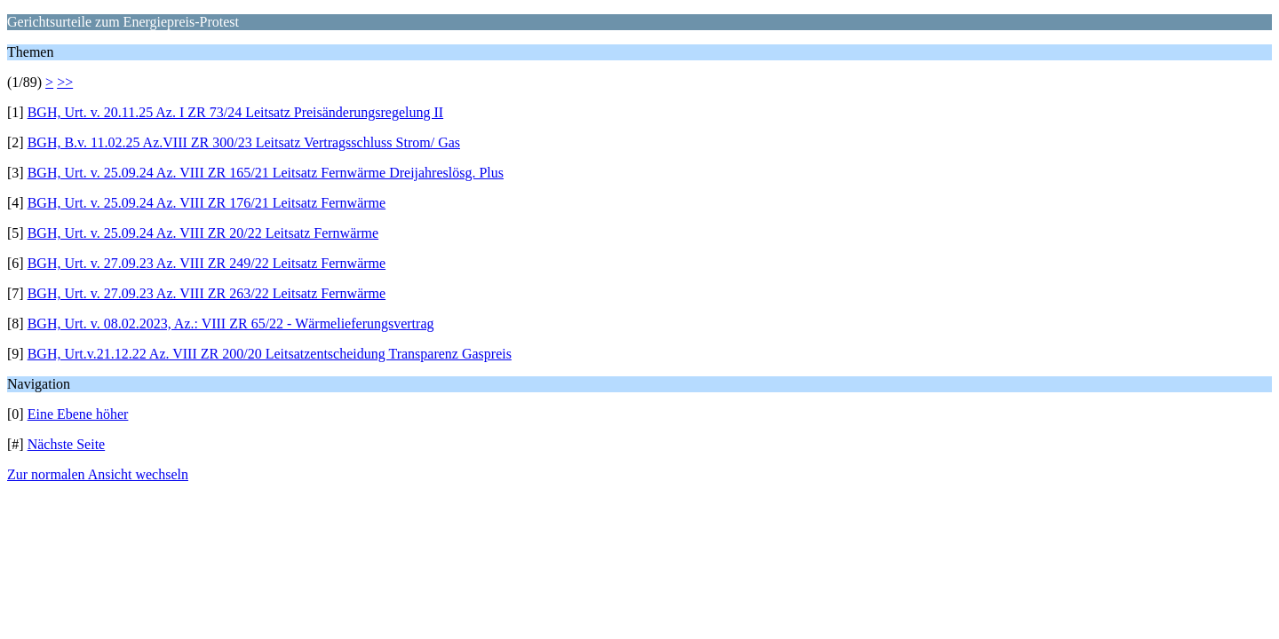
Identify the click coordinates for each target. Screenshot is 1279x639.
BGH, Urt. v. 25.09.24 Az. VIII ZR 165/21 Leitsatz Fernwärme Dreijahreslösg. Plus (266, 172)
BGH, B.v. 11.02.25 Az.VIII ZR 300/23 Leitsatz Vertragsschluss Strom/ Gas (244, 142)
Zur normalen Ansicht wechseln (97, 474)
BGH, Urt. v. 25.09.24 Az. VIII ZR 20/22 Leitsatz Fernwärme (203, 233)
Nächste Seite (67, 444)
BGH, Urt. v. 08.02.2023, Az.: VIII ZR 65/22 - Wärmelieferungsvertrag (231, 323)
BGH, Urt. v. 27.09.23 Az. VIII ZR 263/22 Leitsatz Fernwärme (206, 293)
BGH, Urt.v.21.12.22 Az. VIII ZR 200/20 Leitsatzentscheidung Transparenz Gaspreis (270, 353)
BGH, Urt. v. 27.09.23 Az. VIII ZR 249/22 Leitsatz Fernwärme (206, 263)
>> (65, 82)
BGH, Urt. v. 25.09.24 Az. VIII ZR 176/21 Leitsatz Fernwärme (206, 202)
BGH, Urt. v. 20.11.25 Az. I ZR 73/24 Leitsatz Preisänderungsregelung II (236, 112)
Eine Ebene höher (78, 414)
